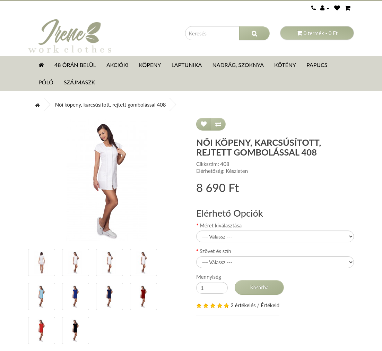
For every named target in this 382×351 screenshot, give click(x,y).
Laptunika (186, 64)
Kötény (285, 64)
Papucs (316, 64)
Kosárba (259, 287)
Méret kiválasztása (221, 225)
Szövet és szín (215, 251)
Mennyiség (208, 277)
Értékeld (270, 305)
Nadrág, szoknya (238, 64)
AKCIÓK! (117, 64)
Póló (45, 82)
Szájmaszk (79, 82)
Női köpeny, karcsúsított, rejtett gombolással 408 (110, 104)
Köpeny (150, 64)
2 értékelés (243, 305)
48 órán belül (75, 64)
